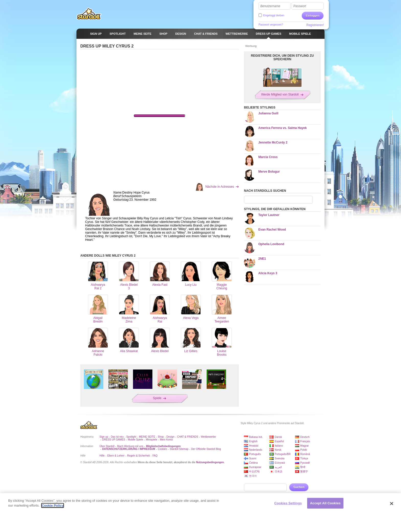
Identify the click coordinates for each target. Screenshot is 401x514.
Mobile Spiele (135, 439)
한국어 (253, 475)
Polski (303, 449)
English (253, 441)
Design (170, 436)
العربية (278, 467)
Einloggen (312, 15)
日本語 (278, 471)
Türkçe (304, 458)
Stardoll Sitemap (179, 449)
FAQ (155, 455)
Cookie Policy (52, 505)
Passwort (299, 6)
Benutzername (270, 6)
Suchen (298, 487)
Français (305, 441)
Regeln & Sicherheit (138, 455)
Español (279, 441)
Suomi (252, 458)
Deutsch (305, 437)
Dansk (278, 437)
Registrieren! (315, 25)
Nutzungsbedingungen (210, 462)
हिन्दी (302, 467)
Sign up (103, 436)
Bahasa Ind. (256, 437)
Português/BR (283, 454)
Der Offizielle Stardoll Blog (206, 449)
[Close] (391, 503)
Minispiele (151, 439)
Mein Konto (166, 439)
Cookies (162, 449)
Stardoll (89, 14)
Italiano (279, 445)
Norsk (278, 449)
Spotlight (131, 436)
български (255, 467)
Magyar (304, 445)
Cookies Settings (288, 503)
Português (255, 454)
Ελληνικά (280, 462)
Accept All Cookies (325, 503)
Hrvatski (253, 445)
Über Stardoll (106, 446)
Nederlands (255, 449)
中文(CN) (254, 471)
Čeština (253, 462)
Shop (161, 436)
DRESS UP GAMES (113, 439)
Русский (305, 462)
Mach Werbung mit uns (130, 446)
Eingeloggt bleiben (273, 15)
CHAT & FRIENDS (187, 436)
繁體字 (304, 471)
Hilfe (102, 455)
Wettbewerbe (208, 436)
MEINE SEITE (147, 436)
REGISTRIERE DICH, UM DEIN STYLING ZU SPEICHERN (282, 57)
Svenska (279, 458)
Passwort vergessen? (271, 24)
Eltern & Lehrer (115, 455)
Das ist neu (117, 436)
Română (305, 454)
